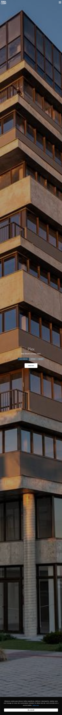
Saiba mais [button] (35, 705)
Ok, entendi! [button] (31, 710)
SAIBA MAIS (31, 365)
